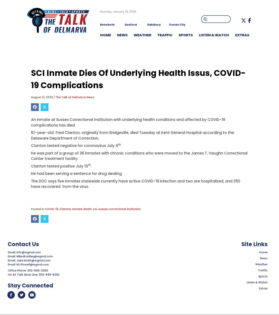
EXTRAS (242, 35)
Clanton (65, 209)
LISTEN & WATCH (214, 35)
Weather (261, 264)
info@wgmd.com (28, 252)
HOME (105, 35)
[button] (243, 20)
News (264, 258)
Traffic (263, 270)
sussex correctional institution (119, 209)
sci (95, 209)
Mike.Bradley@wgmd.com (34, 256)
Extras (263, 288)
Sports (186, 35)
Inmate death (82, 209)
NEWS (122, 35)
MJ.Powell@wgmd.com (33, 264)
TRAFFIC (164, 35)
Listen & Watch (257, 282)
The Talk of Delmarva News (74, 97)
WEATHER (142, 35)
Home (263, 252)
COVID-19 (51, 209)
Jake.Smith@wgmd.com (33, 260)
